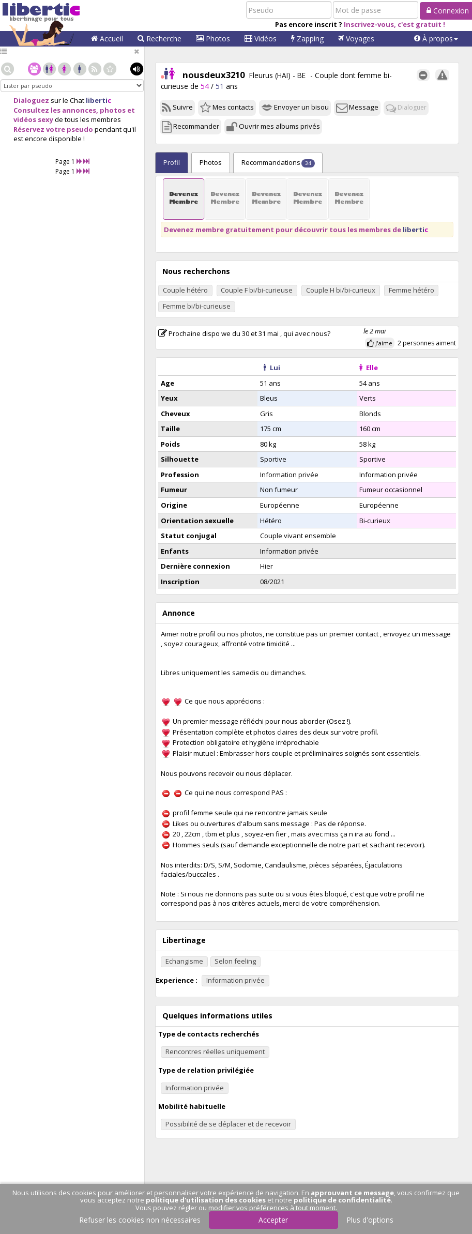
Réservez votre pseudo (53, 129)
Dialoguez (31, 100)
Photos (213, 38)
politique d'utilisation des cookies (206, 1200)
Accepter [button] (273, 1220)
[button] (436, 39)
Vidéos (261, 38)
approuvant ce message (352, 1192)
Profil (171, 162)
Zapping (307, 38)
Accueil (107, 38)
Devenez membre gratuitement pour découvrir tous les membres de (296, 229)
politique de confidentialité (342, 1200)
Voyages (356, 38)
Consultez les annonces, (55, 110)
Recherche (159, 38)
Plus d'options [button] (369, 1220)
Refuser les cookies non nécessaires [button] (140, 1220)
